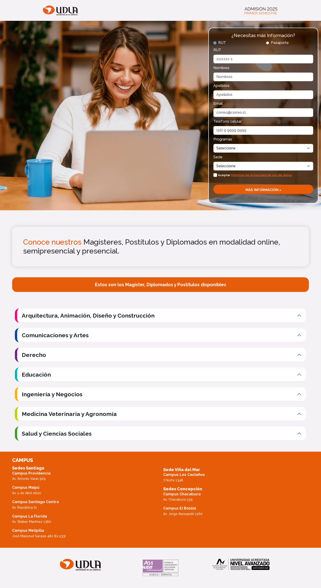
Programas (222, 139)
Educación (36, 374)
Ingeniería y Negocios (52, 394)
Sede (218, 157)
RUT (222, 42)
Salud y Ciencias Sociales (57, 433)
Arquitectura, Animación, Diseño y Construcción (88, 315)
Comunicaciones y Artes (55, 335)
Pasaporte (280, 42)
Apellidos (221, 86)
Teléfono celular (227, 121)
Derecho (34, 354)
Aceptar (255, 175)
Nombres (221, 68)
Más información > (263, 190)
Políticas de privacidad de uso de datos (261, 175)
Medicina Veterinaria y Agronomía (69, 413)
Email (218, 103)
